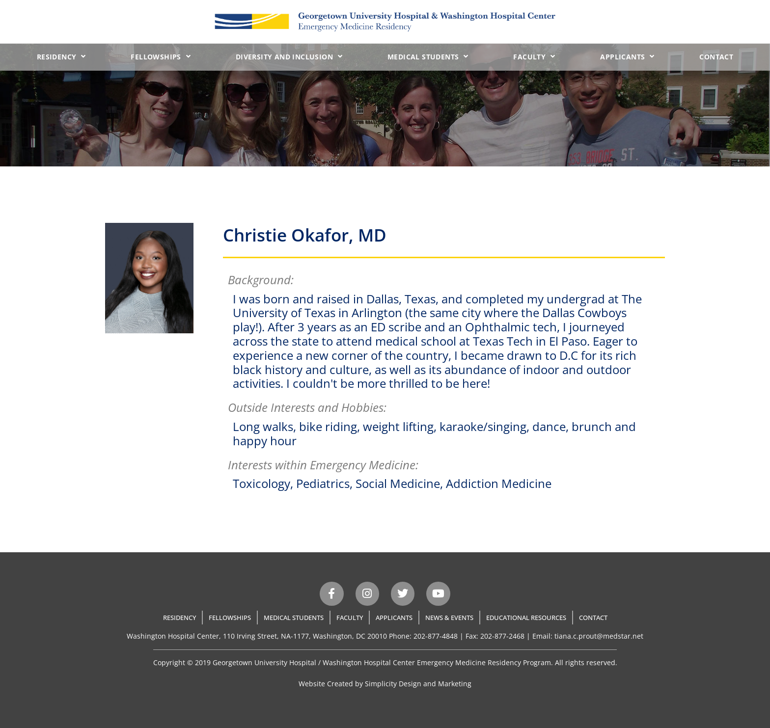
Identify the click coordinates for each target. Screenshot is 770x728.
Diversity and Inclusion (289, 56)
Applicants (627, 56)
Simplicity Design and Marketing (418, 683)
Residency (61, 56)
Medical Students (427, 56)
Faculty (534, 56)
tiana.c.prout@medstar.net (598, 636)
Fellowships (161, 56)
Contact (716, 56)
